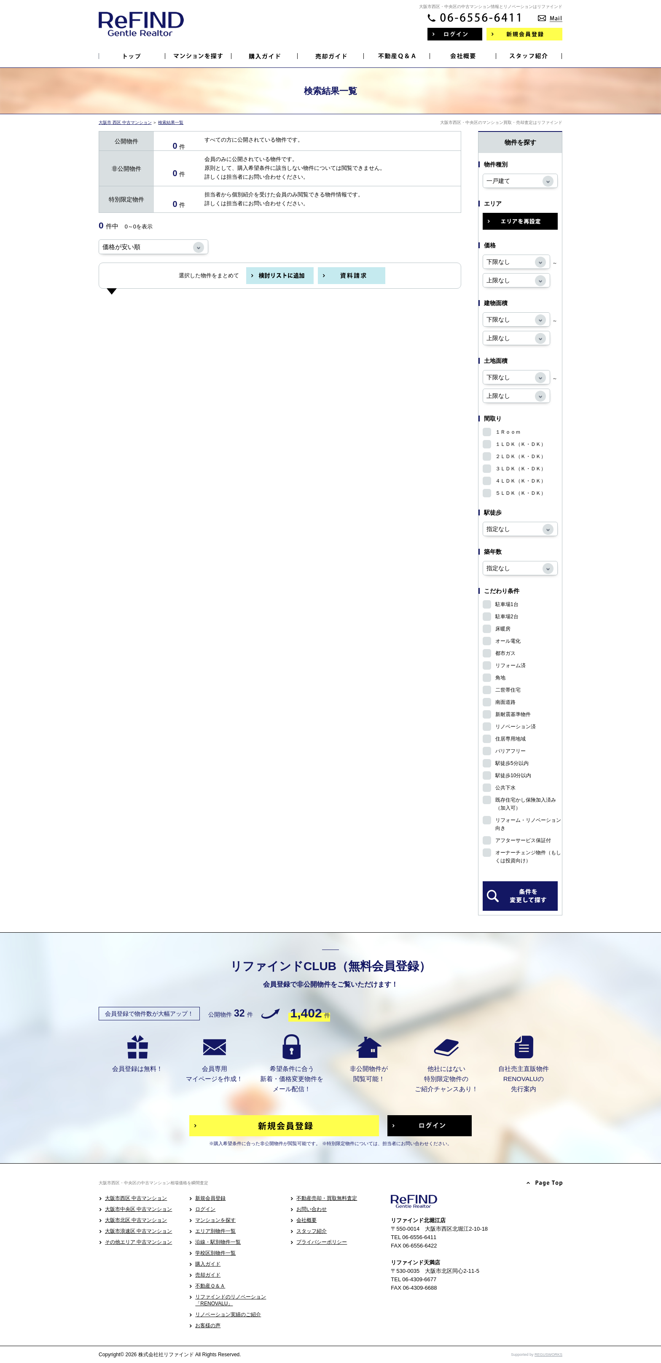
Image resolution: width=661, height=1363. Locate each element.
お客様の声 (207, 1325)
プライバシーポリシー (321, 1242)
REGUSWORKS (548, 1354)
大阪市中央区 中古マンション (138, 1209)
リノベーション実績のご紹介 (228, 1314)
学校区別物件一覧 (215, 1253)
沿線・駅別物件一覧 (218, 1242)
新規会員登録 (210, 1198)
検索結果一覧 (170, 122)
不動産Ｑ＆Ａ (210, 1286)
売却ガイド (207, 1275)
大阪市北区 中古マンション (136, 1220)
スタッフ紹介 (311, 1231)
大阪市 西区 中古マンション (125, 122)
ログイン (205, 1209)
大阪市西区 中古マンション (136, 1198)
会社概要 (306, 1220)
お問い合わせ (311, 1209)
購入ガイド (207, 1264)
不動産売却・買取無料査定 (326, 1198)
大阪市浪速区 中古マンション (138, 1231)
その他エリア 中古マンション (138, 1242)
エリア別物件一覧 (215, 1231)
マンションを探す (215, 1220)
